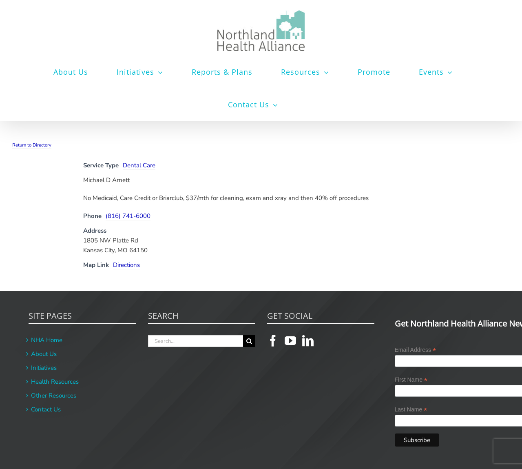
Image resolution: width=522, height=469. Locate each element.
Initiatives (44, 368)
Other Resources (53, 395)
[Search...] (195, 341)
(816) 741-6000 (128, 216)
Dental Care (139, 165)
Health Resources (55, 382)
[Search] (249, 341)
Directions (126, 265)
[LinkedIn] (308, 341)
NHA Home (46, 340)
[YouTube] (290, 341)
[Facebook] (273, 341)
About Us (44, 354)
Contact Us (46, 409)
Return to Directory (31, 145)
